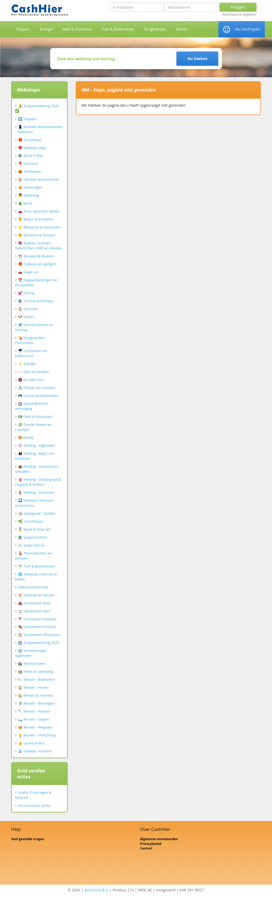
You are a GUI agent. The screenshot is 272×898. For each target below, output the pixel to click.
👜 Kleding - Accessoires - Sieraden (37, 469)
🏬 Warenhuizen (31, 663)
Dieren (182, 29)
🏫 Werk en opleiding (35, 671)
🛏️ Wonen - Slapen (33, 719)
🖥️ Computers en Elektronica (31, 353)
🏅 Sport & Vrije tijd (34, 529)
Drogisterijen (155, 29)
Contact (146, 848)
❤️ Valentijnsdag (31, 147)
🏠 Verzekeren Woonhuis (39, 634)
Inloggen (238, 7)
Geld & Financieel (77, 29)
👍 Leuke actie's (31, 743)
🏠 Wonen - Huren (33, 687)
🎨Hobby (25, 437)
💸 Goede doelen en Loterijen (33, 427)
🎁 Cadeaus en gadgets (37, 264)
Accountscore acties (34, 805)
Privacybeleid (150, 843)
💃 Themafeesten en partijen (33, 556)
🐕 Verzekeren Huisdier (37, 619)
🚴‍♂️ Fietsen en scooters (36, 387)
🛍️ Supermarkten (32, 537)
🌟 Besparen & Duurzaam (39, 227)
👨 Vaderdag (28, 195)
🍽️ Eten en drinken (33, 371)
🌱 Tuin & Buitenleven (36, 566)
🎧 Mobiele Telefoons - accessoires (35, 503)
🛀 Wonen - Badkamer (36, 679)
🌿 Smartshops (30, 521)
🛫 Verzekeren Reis (34, 611)
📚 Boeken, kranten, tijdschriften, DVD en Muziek (38, 245)
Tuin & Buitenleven (118, 29)
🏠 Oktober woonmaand (38, 179)
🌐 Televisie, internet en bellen (36, 577)
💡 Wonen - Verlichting (37, 735)
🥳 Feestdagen (30, 187)
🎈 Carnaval (28, 163)
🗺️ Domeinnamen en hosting (34, 327)
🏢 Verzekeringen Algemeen (31, 653)
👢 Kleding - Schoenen (36, 492)
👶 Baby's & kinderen (35, 219)
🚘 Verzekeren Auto (34, 603)
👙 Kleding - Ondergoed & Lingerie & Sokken (38, 482)
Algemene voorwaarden (159, 839)
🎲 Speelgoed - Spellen (37, 513)
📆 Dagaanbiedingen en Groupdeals (36, 282)
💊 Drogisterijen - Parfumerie (31, 340)
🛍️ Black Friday (30, 155)
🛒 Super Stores (31, 545)
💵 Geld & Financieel (35, 416)
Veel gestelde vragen (27, 839)
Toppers (23, 29)
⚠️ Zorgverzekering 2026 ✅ (37, 108)
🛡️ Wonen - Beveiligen (36, 703)
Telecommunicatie (33, 587)
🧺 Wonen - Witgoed (35, 727)
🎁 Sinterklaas (29, 139)
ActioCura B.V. (96, 889)
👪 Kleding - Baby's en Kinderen (34, 456)
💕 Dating (26, 292)
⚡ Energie (27, 363)
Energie (46, 29)
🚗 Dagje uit (28, 272)
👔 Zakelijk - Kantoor (35, 751)
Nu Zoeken (197, 58)
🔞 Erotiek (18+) (31, 379)
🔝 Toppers (27, 118)
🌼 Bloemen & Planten (36, 235)
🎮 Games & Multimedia (38, 395)
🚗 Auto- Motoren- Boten (39, 211)
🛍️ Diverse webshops (35, 300)
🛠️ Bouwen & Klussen (36, 256)
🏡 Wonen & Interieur (36, 695)
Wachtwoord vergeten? (239, 14)
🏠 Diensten (28, 308)
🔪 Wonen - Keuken (34, 711)
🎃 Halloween (29, 171)
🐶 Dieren (26, 316)
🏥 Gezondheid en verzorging (31, 406)
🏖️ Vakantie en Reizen (36, 595)
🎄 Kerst (25, 203)
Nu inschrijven (247, 29)
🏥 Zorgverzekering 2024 (38, 642)
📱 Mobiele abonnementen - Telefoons (39, 129)
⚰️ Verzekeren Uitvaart (37, 626)
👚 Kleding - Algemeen (36, 445)
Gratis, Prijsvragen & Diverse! (33, 795)
